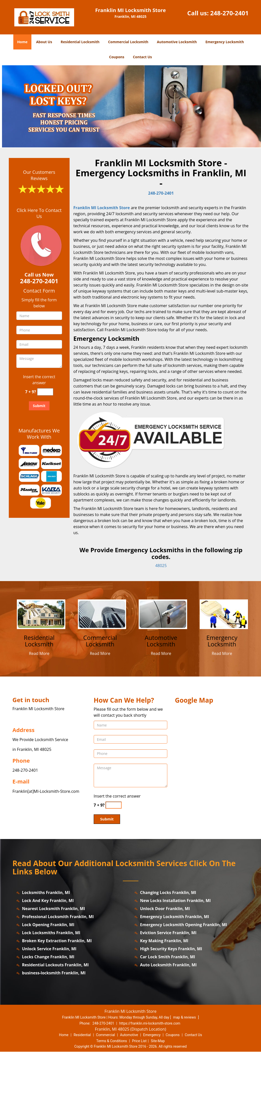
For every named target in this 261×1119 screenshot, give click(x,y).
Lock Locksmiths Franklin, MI (51, 999)
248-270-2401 (229, 13)
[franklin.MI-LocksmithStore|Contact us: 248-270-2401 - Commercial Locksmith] (100, 708)
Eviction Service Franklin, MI (168, 999)
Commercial (105, 1102)
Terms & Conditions (111, 1108)
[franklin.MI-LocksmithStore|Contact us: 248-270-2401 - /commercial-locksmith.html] (102, 681)
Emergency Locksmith (224, 41)
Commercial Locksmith (128, 41)
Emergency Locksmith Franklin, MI (174, 983)
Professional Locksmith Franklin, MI (58, 983)
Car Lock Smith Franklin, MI (167, 1024)
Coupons (116, 56)
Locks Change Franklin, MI (48, 1024)
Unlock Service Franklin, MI (49, 1016)
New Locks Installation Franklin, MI (175, 967)
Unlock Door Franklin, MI (165, 975)
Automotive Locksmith (177, 41)
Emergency (152, 1102)
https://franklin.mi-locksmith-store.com (149, 1090)
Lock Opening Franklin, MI (48, 991)
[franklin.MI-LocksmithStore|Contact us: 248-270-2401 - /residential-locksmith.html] (41, 681)
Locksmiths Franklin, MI (46, 959)
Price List (139, 1108)
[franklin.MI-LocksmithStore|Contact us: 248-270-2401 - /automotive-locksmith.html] (163, 681)
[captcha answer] (45, 459)
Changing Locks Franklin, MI (168, 959)
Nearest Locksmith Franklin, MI (53, 975)
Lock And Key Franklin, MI (48, 967)
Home (22, 41)
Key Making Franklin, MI (164, 1008)
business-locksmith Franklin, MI (54, 1040)
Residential (82, 1102)
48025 (161, 633)
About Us (44, 41)
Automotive (129, 1102)
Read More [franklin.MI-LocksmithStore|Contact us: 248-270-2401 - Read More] (39, 720)
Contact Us (142, 56)
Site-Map (158, 1108)
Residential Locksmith (80, 41)
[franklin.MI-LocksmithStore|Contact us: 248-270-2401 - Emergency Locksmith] (222, 708)
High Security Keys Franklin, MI (171, 1016)
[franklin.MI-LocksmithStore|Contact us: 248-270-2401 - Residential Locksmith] (39, 708)
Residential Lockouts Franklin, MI (55, 1032)
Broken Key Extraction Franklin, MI (57, 1008)
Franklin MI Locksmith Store (101, 275)
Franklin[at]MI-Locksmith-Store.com (46, 858)
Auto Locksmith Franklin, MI (168, 1032)
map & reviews (185, 1084)
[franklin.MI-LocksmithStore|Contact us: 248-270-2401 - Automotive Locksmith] (161, 708)
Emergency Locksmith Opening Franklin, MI (183, 991)
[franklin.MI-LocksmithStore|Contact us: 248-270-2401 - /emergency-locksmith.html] (224, 681)
